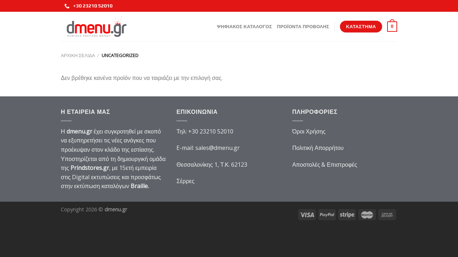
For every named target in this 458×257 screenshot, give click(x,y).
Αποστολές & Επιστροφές (324, 164)
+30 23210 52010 (88, 6)
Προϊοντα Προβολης (303, 26)
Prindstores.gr (89, 168)
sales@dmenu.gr (217, 148)
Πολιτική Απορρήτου (318, 148)
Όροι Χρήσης (309, 131)
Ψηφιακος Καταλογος (244, 26)
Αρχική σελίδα (78, 55)
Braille (139, 186)
